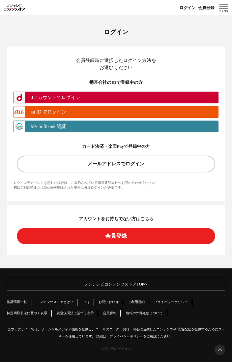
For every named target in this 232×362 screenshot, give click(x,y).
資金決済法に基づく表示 (75, 313)
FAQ (86, 302)
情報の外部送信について (144, 313)
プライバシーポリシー (171, 302)
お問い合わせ (108, 302)
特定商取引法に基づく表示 (27, 313)
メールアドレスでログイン (116, 163)
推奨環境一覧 (17, 302)
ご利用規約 (136, 302)
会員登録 (206, 7)
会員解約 (109, 313)
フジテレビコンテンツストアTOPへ (116, 284)
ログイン (187, 7)
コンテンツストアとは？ (55, 302)
